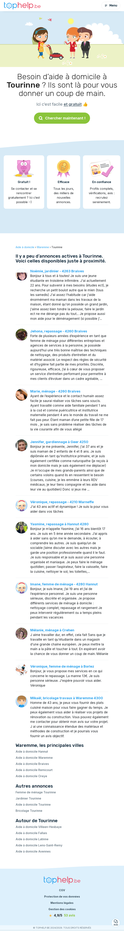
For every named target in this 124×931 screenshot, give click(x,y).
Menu (111, 5)
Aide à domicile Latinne (32, 839)
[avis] (62, 915)
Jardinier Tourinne (28, 798)
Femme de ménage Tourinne (36, 792)
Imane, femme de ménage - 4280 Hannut (64, 584)
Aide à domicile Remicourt (34, 770)
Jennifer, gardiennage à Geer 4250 (59, 442)
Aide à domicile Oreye (31, 776)
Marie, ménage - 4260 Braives (55, 391)
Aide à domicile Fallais (31, 833)
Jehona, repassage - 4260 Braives (58, 331)
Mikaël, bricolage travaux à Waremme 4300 (66, 698)
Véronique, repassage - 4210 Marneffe (62, 502)
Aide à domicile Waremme (34, 757)
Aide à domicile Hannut (32, 751)
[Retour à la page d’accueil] (22, 6)
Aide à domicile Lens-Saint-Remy (39, 845)
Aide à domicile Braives (32, 764)
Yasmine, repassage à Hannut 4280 (59, 524)
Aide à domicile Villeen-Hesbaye (39, 827)
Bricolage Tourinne (29, 811)
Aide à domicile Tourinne (33, 804)
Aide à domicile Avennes (33, 851)
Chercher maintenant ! (62, 118)
